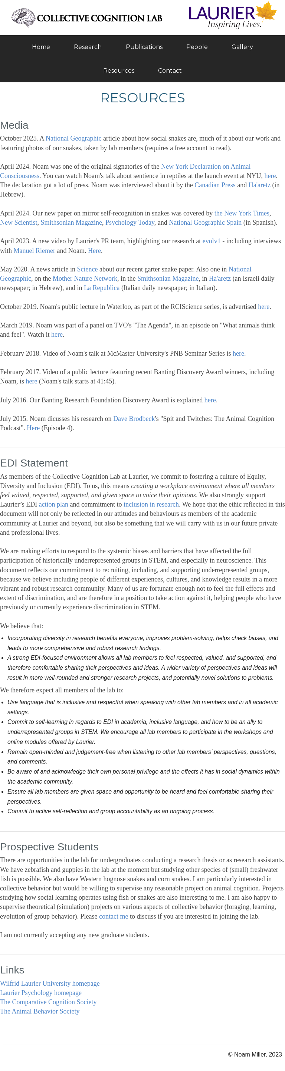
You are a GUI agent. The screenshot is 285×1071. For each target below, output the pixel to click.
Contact (170, 70)
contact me (113, 916)
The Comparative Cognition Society (48, 1002)
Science (87, 269)
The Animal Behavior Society (39, 1011)
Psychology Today (129, 222)
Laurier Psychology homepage (41, 992)
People (197, 46)
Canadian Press (214, 185)
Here (94, 250)
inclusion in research (151, 504)
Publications (144, 46)
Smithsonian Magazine (71, 222)
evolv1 (212, 241)
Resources (118, 70)
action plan (53, 504)
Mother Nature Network (85, 278)
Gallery (242, 46)
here (270, 175)
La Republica (101, 287)
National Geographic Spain (205, 222)
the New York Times (241, 213)
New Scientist (18, 222)
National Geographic (73, 138)
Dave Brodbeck (134, 418)
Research (88, 46)
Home (41, 46)
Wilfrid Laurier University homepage (50, 983)
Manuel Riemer (34, 250)
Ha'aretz (260, 185)
